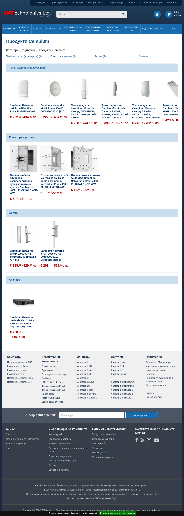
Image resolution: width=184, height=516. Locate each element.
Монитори (84, 356)
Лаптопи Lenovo (119, 374)
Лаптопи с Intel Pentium (122, 386)
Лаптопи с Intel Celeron (122, 382)
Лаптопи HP (117, 370)
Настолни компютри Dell (19, 382)
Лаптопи (117, 356)
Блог (7, 448)
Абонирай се (141, 415)
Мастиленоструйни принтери (160, 366)
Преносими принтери (156, 385)
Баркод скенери (154, 397)
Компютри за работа (17, 366)
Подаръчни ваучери (102, 457)
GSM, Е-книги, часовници (92, 28)
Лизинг (131, 2)
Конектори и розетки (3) (63, 56)
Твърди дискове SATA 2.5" (55, 386)
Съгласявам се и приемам (117, 513)
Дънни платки (49, 366)
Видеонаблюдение (152, 29)
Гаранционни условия (60, 456)
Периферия (55, 29)
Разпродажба (95, 2)
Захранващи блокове (52, 402)
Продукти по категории (104, 434)
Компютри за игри (16, 374)
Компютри (9, 29)
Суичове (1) (145, 56)
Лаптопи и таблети (23, 28)
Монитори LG (83, 386)
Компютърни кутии (51, 398)
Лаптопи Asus (118, 362)
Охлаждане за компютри (54, 374)
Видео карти (48, 394)
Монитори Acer (84, 362)
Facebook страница (15, 443)
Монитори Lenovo (85, 382)
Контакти (172, 2)
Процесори (47, 370)
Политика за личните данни (63, 460)
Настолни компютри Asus (20, 378)
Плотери (150, 374)
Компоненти (40, 29)
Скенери (150, 393)
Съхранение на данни (73, 28)
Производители (58, 2)
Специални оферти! (41, 415)
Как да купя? (55, 434)
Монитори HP (83, 378)
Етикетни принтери (155, 370)
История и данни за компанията (22, 439)
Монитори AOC (84, 366)
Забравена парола (59, 469)
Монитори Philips (85, 390)
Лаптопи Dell (117, 366)
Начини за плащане (59, 443)
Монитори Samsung (86, 394)
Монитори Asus (84, 370)
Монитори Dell (84, 374)
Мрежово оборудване (112, 28)
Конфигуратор (115, 2)
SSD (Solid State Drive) (53, 382)
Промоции (77, 2)
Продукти (40, 2)
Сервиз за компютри (151, 2)
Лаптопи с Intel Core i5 (122, 394)
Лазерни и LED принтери (158, 362)
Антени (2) (100, 56)
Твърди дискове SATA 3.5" (55, 390)
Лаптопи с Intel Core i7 (122, 398)
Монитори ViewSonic (87, 398)
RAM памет (47, 378)
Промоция (97, 448)
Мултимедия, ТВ (131, 28)
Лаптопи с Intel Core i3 (122, 390)
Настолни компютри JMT (19, 362)
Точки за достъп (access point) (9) (24, 56)
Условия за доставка (60, 439)
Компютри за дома (16, 370)
